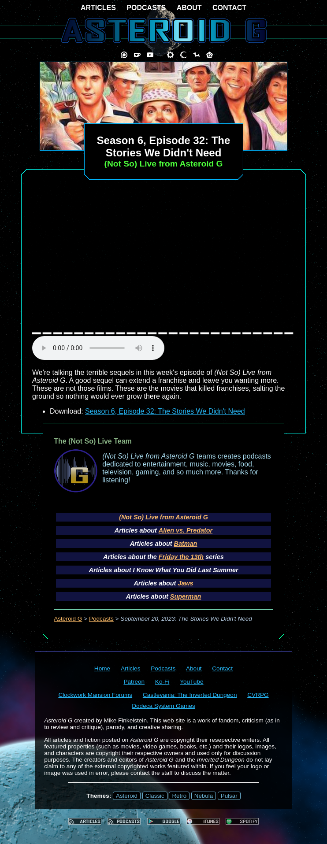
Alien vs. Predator (185, 530)
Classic (154, 795)
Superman (185, 596)
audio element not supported (98, 348)
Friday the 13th (181, 556)
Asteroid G (68, 618)
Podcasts (101, 618)
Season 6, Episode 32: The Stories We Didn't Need (165, 411)
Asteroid (126, 795)
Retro (179, 795)
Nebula (203, 795)
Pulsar (229, 795)
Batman (185, 543)
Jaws (185, 583)
